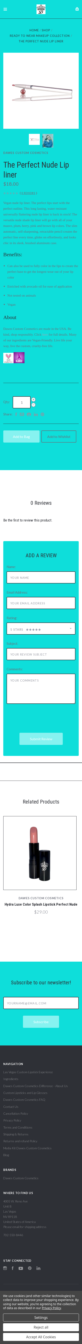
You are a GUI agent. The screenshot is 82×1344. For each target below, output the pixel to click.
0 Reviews (28, 193)
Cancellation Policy (15, 1113)
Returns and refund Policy (20, 1141)
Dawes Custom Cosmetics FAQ (24, 1099)
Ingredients (10, 1079)
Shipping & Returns (15, 1134)
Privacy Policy (12, 1120)
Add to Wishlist (58, 436)
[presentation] (40, 718)
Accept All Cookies (41, 1337)
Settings (41, 1317)
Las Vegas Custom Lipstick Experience (28, 1072)
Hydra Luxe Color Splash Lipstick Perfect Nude (41, 904)
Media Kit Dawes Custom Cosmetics (27, 1148)
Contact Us (10, 1106)
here (45, 334)
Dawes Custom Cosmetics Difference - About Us (35, 1086)
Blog (6, 1155)
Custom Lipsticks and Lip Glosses (25, 1093)
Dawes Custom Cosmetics (25, 153)
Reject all (41, 1327)
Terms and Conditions (17, 1127)
